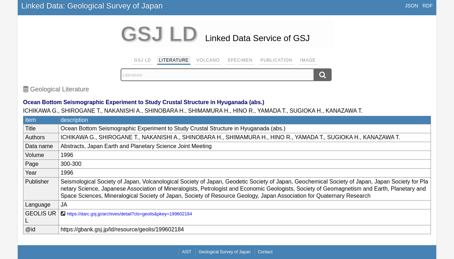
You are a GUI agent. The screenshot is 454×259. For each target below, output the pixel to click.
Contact (265, 251)
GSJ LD (142, 60)
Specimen (240, 60)
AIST (187, 251)
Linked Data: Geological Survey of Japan (92, 5)
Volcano (208, 60)
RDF (427, 6)
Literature (174, 60)
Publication (276, 60)
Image (308, 60)
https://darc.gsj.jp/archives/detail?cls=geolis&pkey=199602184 (129, 213)
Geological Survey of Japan (225, 251)
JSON (411, 6)
